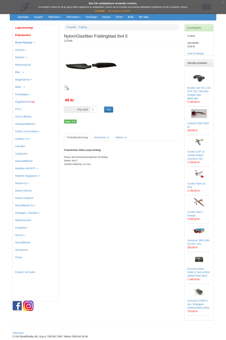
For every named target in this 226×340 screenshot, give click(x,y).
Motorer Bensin (23, 190)
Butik (130, 17)
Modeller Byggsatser (27, 175)
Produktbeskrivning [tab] (77, 137)
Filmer (119, 17)
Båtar (20, 87)
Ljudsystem (21, 153)
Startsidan (23, 17)
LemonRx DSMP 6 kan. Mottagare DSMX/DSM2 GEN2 (198, 304)
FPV (18, 109)
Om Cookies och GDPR (119, 11)
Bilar (19, 72)
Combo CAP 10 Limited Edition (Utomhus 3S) (195, 155)
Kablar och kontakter (27, 131)
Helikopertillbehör (25, 124)
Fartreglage (22, 94)
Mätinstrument (23, 220)
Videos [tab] (121, 137)
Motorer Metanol (24, 198)
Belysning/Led (23, 64)
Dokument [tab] (101, 137)
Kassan (106, 17)
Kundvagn (91, 17)
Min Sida (143, 17)
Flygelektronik (25, 101)
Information (73, 17)
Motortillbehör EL (25, 205)
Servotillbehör (22, 242)
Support (38, 17)
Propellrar (21, 227)
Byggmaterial (23, 79)
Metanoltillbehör (24, 161)
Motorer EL (22, 183)
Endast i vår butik (25, 272)
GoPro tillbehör (23, 116)
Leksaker (20, 146)
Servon (20, 235)
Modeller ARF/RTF (26, 168)
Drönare (20, 49)
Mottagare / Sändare (27, 212)
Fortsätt (100, 11)
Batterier (21, 57)
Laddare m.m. (22, 138)
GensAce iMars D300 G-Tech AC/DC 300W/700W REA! (198, 272)
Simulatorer (21, 249)
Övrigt (18, 257)
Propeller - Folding (77, 27)
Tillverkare (54, 17)
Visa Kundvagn (195, 53)
